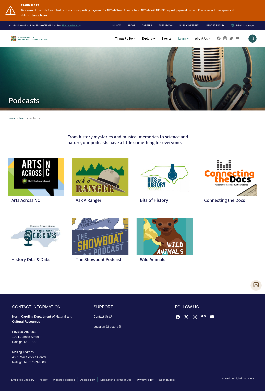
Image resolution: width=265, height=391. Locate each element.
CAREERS (147, 25)
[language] (245, 25)
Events (166, 38)
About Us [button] (201, 38)
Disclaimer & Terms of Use (115, 379)
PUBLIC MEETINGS (189, 25)
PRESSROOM (166, 25)
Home (11, 118)
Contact (102, 316)
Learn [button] (182, 38)
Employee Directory (22, 379)
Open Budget (167, 379)
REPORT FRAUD (215, 25)
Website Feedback (64, 379)
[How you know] (71, 25)
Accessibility (87, 379)
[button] (252, 39)
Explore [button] (147, 38)
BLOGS (131, 25)
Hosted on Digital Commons (238, 378)
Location (107, 326)
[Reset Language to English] (232, 25)
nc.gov (43, 379)
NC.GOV (116, 25)
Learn (22, 118)
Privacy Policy (145, 379)
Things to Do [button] (124, 38)
